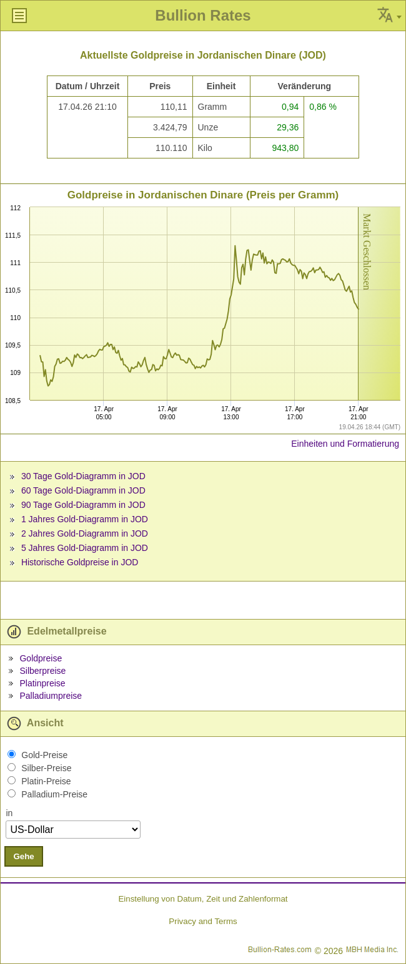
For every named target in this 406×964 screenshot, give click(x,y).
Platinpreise (42, 683)
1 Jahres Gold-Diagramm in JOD (84, 519)
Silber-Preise (46, 768)
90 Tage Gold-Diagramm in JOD (83, 505)
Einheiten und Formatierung (345, 444)
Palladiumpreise (50, 696)
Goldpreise (40, 658)
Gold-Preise (44, 755)
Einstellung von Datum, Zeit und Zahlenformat (202, 898)
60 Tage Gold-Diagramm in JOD (83, 490)
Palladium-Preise (54, 794)
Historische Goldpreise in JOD (80, 562)
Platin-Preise (46, 781)
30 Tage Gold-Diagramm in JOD (83, 476)
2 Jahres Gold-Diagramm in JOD (84, 533)
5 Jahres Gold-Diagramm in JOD (84, 548)
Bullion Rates (202, 15)
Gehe (23, 856)
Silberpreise (42, 671)
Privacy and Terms (203, 921)
